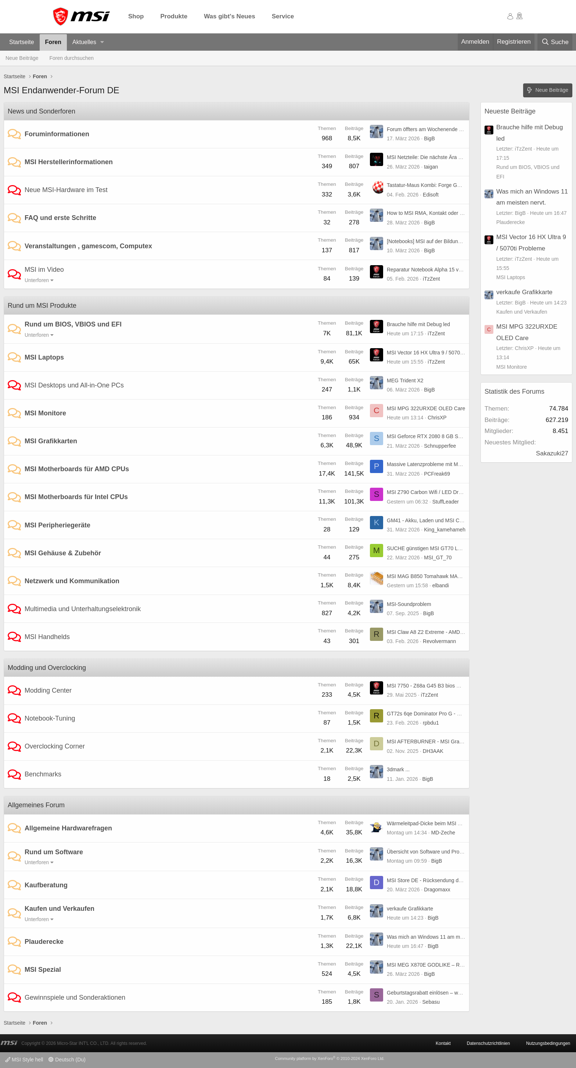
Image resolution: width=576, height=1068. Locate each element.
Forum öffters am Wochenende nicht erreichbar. (441, 129)
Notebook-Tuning (50, 718)
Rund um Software (54, 852)
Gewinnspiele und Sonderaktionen (75, 997)
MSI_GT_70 (437, 557)
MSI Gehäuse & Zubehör (63, 553)
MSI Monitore (45, 413)
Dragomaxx (437, 889)
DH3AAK (433, 751)
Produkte (174, 16)
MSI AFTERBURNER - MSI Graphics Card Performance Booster (460, 741)
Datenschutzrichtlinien (488, 1043)
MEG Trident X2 (405, 380)
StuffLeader (445, 502)
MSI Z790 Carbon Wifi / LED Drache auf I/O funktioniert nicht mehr (463, 492)
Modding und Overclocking (47, 667)
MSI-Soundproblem (409, 604)
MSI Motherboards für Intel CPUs (76, 497)
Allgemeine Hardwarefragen (68, 828)
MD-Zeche (443, 833)
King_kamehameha (446, 530)
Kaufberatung (46, 885)
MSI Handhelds (47, 637)
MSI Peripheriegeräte (57, 525)
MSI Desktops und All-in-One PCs (74, 385)
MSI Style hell (24, 1059)
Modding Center (48, 690)
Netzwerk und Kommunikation (72, 581)
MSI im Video (44, 269)
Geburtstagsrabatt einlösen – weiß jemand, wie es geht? (451, 993)
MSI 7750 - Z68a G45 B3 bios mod (426, 686)
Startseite (21, 42)
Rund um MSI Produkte (42, 305)
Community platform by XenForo (329, 1058)
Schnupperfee (440, 446)
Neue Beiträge (22, 58)
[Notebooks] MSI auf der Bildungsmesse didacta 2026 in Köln (457, 241)
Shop (136, 16)
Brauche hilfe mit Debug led (418, 324)
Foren (53, 42)
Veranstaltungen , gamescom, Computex (88, 246)
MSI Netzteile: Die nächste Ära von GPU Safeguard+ (447, 157)
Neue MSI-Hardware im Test (66, 190)
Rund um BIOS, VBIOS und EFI (73, 324)
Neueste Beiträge (510, 111)
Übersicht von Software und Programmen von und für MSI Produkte (464, 852)
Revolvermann (439, 641)
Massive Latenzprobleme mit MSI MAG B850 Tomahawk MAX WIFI (463, 464)
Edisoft (431, 195)
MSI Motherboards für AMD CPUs (77, 469)
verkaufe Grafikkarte (410, 909)
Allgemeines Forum (36, 805)
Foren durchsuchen (72, 58)
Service (283, 16)
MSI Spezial (43, 969)
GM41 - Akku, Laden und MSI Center (429, 520)
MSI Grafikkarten (51, 441)
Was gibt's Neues (229, 16)
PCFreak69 (437, 474)
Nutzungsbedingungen (548, 1043)
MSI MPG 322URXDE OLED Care (426, 408)
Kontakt (443, 1043)
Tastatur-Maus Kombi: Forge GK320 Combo (437, 185)
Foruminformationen (57, 134)
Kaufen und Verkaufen (59, 908)
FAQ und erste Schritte (60, 217)
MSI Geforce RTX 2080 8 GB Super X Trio (435, 436)
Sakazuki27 (552, 453)
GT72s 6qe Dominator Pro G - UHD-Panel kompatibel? (449, 714)
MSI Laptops (44, 357)
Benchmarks (43, 774)
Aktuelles (84, 42)
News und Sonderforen (41, 111)
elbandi (440, 585)
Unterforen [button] (37, 280)
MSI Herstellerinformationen (69, 162)
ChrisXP (437, 418)
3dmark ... (398, 769)
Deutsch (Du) (66, 1059)
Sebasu (431, 1002)
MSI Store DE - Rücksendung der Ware (432, 880)
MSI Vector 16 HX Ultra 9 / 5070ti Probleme (436, 353)
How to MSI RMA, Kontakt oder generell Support (442, 213)
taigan (431, 167)
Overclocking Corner (55, 746)
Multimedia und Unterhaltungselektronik (83, 609)
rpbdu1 (431, 723)
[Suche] (554, 42)
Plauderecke (44, 941)
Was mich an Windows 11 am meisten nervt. (437, 937)
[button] (102, 42)
